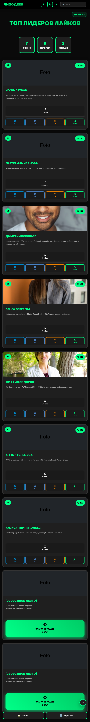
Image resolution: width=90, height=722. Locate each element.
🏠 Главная (23, 715)
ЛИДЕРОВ (79, 14)
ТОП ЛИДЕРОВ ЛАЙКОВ (45, 23)
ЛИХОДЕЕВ (13, 4)
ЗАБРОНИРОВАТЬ (45, 628)
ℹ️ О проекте (66, 715)
